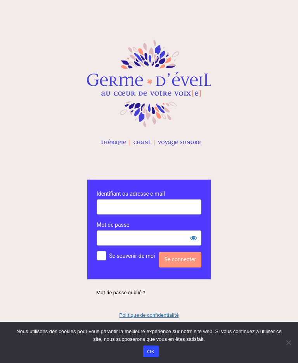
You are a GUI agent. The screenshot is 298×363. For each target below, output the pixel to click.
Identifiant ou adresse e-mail (131, 194)
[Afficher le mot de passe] (193, 238)
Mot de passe (113, 225)
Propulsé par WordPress (149, 92)
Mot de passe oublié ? (120, 292)
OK (150, 351)
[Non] (288, 342)
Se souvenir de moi (132, 256)
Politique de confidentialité (148, 315)
